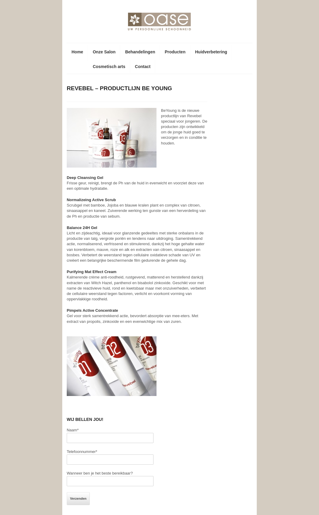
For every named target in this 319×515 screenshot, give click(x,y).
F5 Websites (291, 506)
